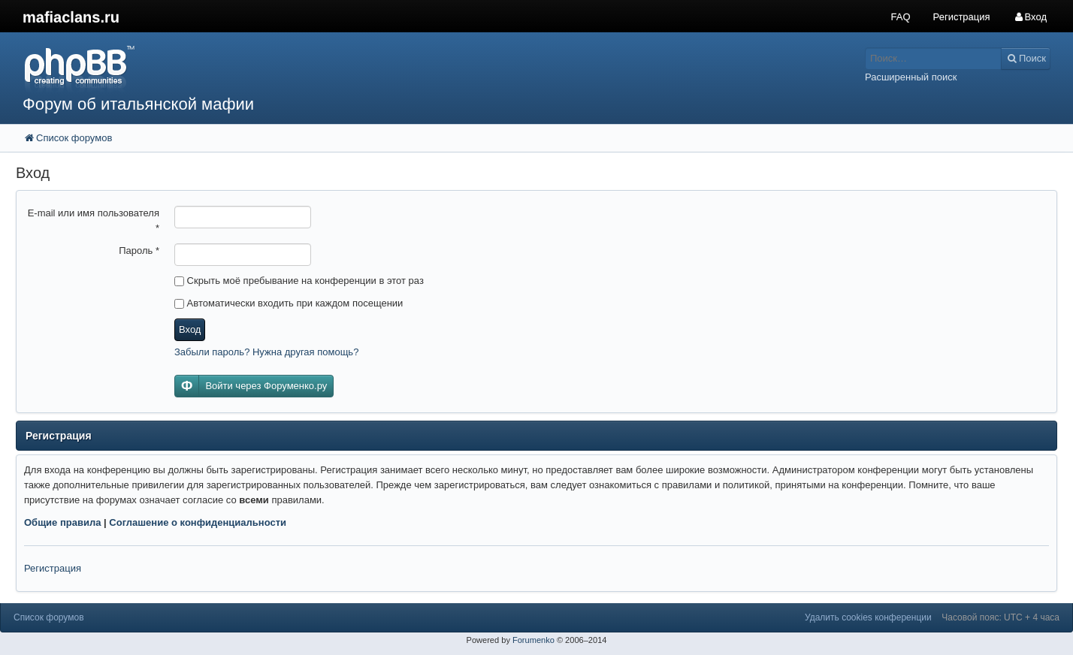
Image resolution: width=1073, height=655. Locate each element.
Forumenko (533, 639)
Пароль (139, 250)
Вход (190, 329)
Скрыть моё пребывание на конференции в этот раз (299, 280)
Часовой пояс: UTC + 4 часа (1000, 617)
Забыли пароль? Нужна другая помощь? (266, 352)
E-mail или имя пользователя (93, 220)
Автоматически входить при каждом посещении (288, 303)
